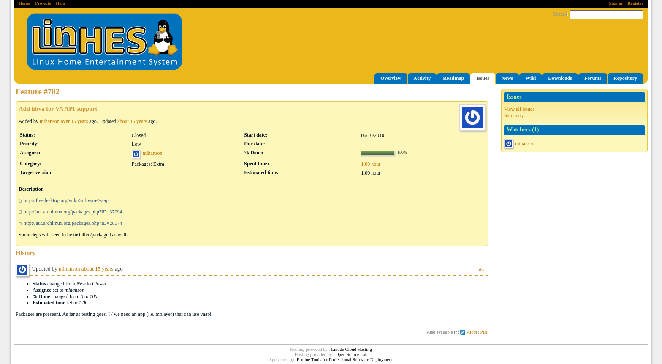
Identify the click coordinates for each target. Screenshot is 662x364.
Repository (625, 78)
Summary (514, 115)
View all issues (519, 109)
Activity (422, 78)
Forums (592, 78)
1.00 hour (370, 164)
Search (560, 14)
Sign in (615, 3)
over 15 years (74, 121)
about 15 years (132, 121)
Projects (43, 3)
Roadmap (453, 78)
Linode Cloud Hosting (351, 349)
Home (24, 3)
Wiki (530, 78)
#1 (481, 268)
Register (635, 3)
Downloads (560, 78)
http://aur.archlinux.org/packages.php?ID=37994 (73, 212)
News (507, 78)
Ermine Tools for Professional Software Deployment (345, 359)
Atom (472, 331)
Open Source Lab (352, 354)
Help (60, 3)
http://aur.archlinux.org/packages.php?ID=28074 (73, 223)
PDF (484, 331)
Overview (390, 78)
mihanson (525, 144)
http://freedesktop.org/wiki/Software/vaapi (67, 200)
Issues (482, 78)
